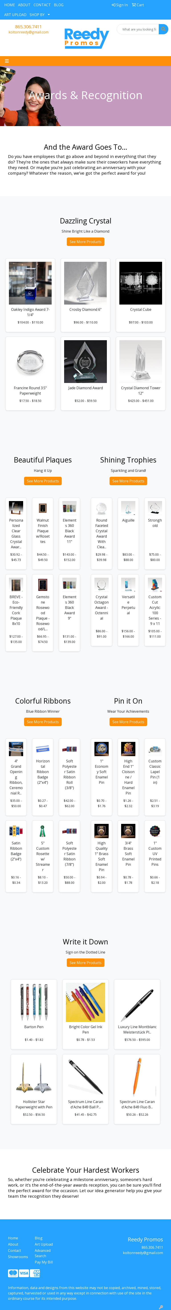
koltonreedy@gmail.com (28, 32)
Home (13, 1238)
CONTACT (42, 4)
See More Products (86, 241)
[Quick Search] (138, 29)
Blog (39, 1238)
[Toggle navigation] (7, 61)
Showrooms (18, 1256)
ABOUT (24, 4)
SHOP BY (37, 14)
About (13, 1244)
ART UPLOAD (15, 14)
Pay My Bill (44, 1262)
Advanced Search (43, 1253)
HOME (9, 4)
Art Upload (44, 1244)
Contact (14, 1250)
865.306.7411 (28, 27)
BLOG (58, 4)
